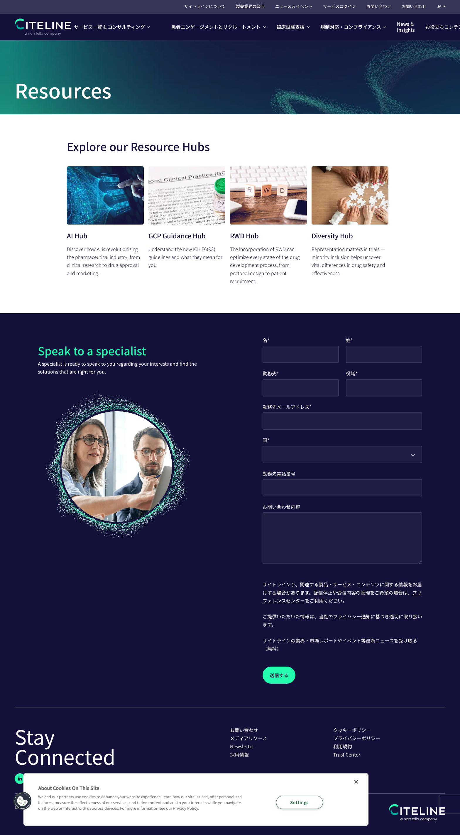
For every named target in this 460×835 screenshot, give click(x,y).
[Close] (356, 781)
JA (441, 6)
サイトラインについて (204, 6)
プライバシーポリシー (356, 738)
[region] (195, 799)
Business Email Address (338, 407)
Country (279, 440)
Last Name (365, 340)
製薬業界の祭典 (250, 6)
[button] (112, 27)
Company (290, 373)
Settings (299, 802)
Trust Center (346, 754)
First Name (282, 340)
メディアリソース (248, 738)
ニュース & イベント (293, 6)
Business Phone (312, 473)
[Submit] (279, 675)
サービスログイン (339, 6)
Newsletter (242, 746)
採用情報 (239, 754)
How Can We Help (320, 506)
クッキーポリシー (352, 729)
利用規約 (342, 746)
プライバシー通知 (352, 616)
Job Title (368, 373)
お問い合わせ (378, 6)
